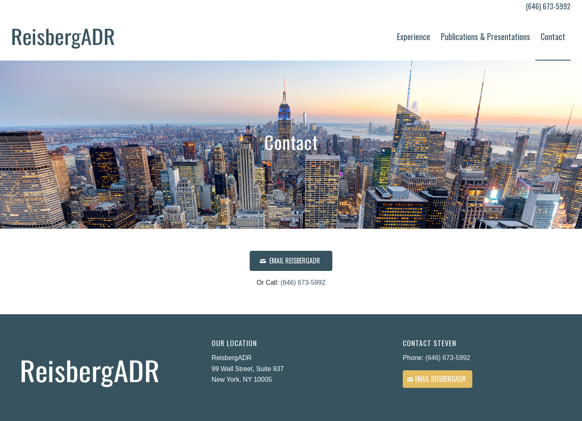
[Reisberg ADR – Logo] (63, 36)
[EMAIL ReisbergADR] (291, 261)
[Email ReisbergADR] (437, 379)
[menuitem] (413, 36)
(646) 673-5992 (548, 6)
